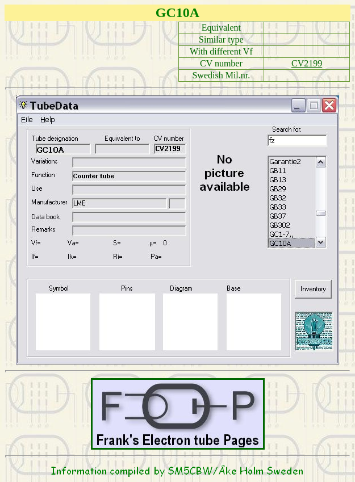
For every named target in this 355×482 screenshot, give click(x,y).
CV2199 (306, 63)
